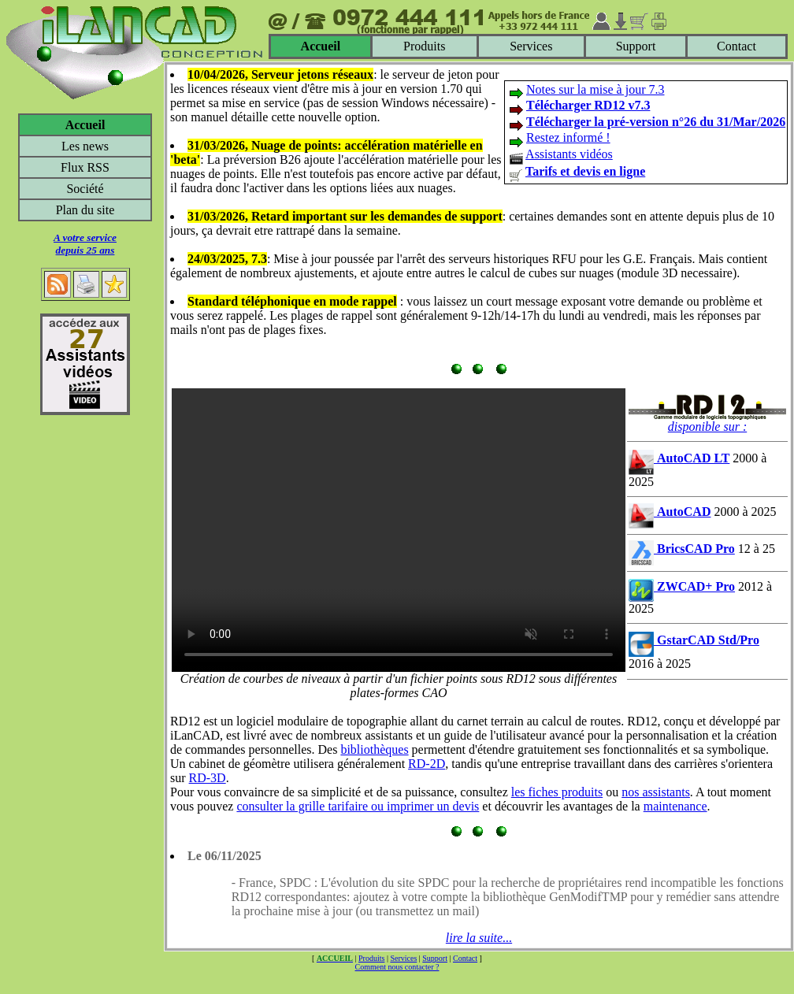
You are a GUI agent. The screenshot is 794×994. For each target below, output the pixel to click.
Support (636, 46)
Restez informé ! (568, 137)
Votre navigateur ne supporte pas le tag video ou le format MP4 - (398, 530)
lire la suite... (479, 937)
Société (84, 188)
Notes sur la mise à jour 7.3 (595, 89)
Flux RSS (85, 167)
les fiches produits (557, 792)
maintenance (675, 806)
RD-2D (426, 763)
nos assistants (655, 792)
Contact (736, 46)
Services (531, 46)
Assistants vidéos (569, 154)
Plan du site (85, 210)
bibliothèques (374, 749)
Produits (424, 46)
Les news (85, 146)
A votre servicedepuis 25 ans (85, 244)
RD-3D (207, 777)
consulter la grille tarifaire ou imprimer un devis (357, 806)
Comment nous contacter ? (397, 966)
